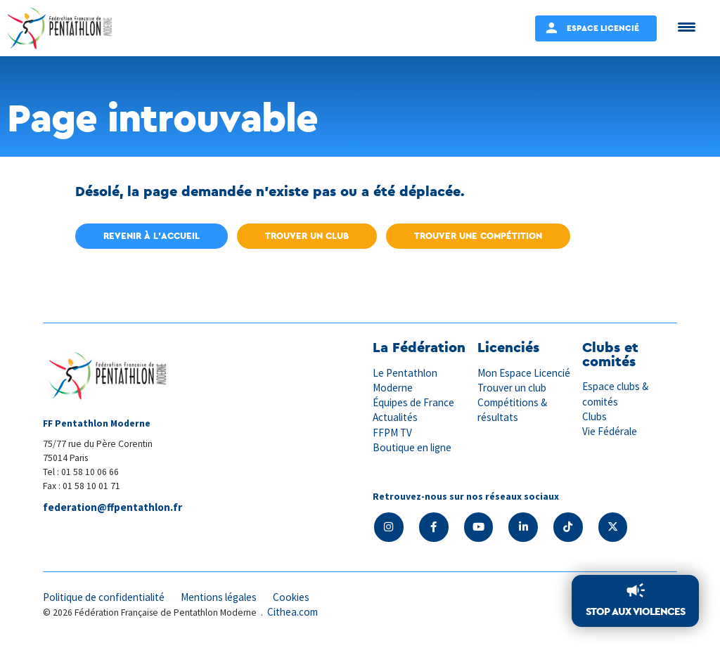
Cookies (291, 597)
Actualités (395, 417)
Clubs (594, 416)
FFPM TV (392, 432)
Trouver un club (307, 236)
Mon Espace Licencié (523, 373)
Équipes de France (413, 402)
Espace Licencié (603, 28)
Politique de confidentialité (104, 597)
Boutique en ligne (412, 447)
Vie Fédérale (609, 431)
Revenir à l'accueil (151, 236)
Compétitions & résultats (512, 410)
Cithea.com (292, 611)
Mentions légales (219, 597)
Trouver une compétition (478, 236)
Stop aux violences (635, 611)
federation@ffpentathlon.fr (112, 507)
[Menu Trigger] (686, 26)
